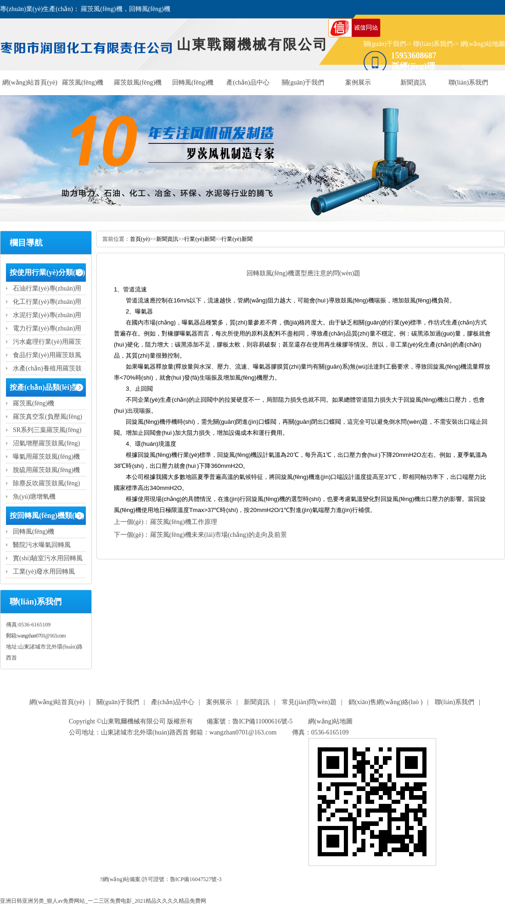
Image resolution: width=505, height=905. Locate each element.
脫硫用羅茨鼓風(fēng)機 (46, 470)
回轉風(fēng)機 (192, 82)
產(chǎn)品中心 (247, 82)
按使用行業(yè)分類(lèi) (47, 272)
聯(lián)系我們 (433, 43)
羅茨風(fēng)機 (82, 82)
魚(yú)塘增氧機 (34, 496)
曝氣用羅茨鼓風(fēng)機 (46, 456)
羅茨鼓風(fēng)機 (138, 82)
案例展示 (358, 82)
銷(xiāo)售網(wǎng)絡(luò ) (385, 702)
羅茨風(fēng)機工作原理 (183, 521)
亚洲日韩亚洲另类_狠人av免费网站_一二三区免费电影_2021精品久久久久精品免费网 (103, 901)
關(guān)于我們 (385, 43)
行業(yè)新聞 (199, 239)
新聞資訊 (413, 82)
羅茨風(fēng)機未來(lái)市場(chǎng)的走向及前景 (218, 534)
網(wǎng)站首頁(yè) (29, 82)
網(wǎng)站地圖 (482, 43)
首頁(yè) (140, 239)
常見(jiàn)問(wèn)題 (309, 702)
